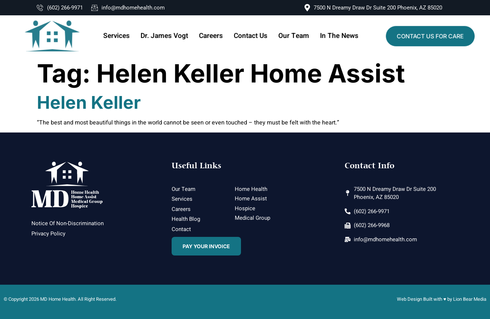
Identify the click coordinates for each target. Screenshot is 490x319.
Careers (211, 36)
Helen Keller (89, 102)
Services (121, 36)
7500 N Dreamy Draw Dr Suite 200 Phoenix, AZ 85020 (373, 7)
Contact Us (250, 36)
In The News (335, 36)
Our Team (291, 36)
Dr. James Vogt (167, 36)
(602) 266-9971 (60, 7)
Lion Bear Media (469, 299)
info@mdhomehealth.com (128, 7)
